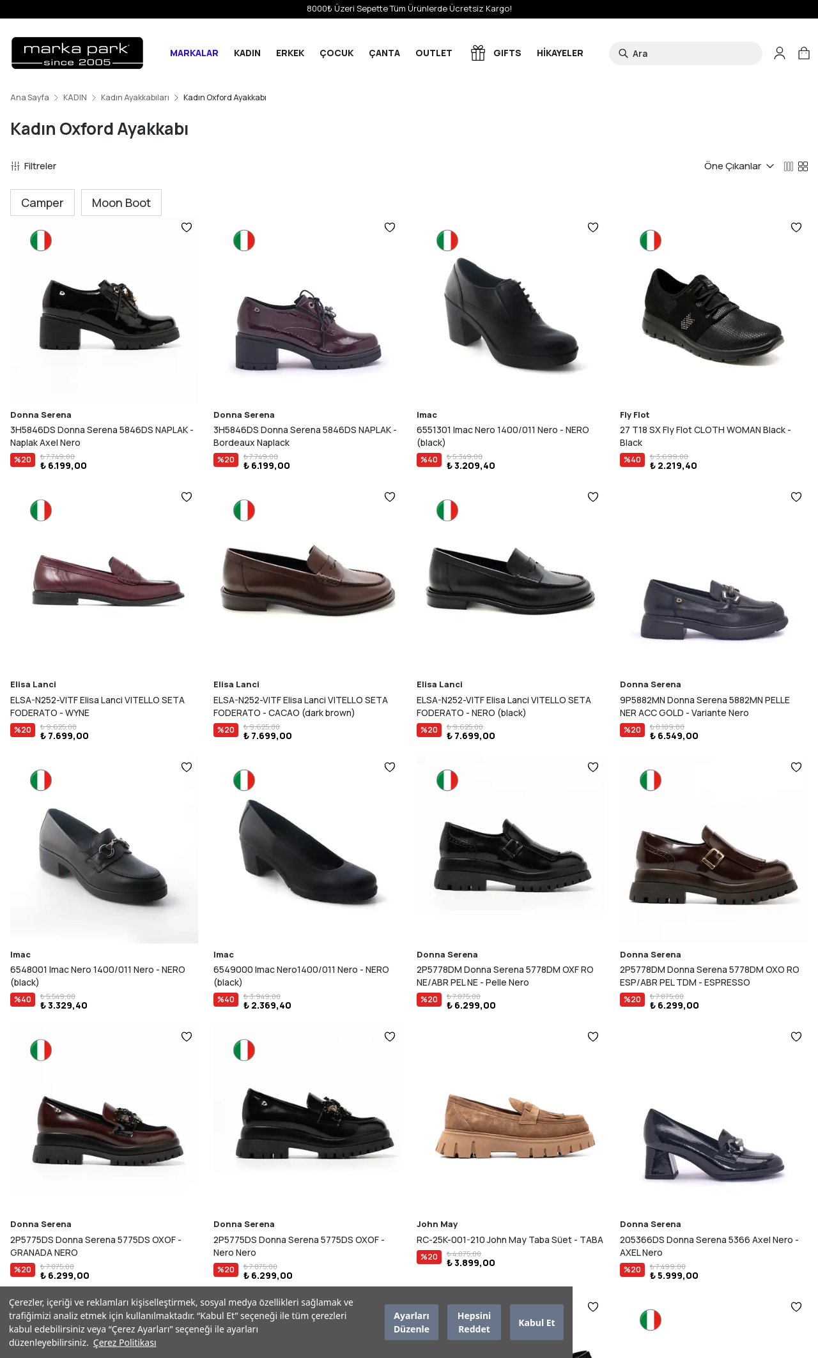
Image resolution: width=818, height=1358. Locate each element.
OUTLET (433, 53)
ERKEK (290, 53)
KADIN (247, 53)
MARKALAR (194, 53)
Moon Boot (121, 202)
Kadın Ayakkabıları (135, 98)
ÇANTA (384, 53)
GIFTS (494, 53)
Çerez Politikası (125, 1342)
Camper (42, 202)
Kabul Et (536, 1322)
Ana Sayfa (29, 98)
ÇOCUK (336, 53)
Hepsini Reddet (474, 1322)
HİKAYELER (560, 53)
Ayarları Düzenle (411, 1322)
